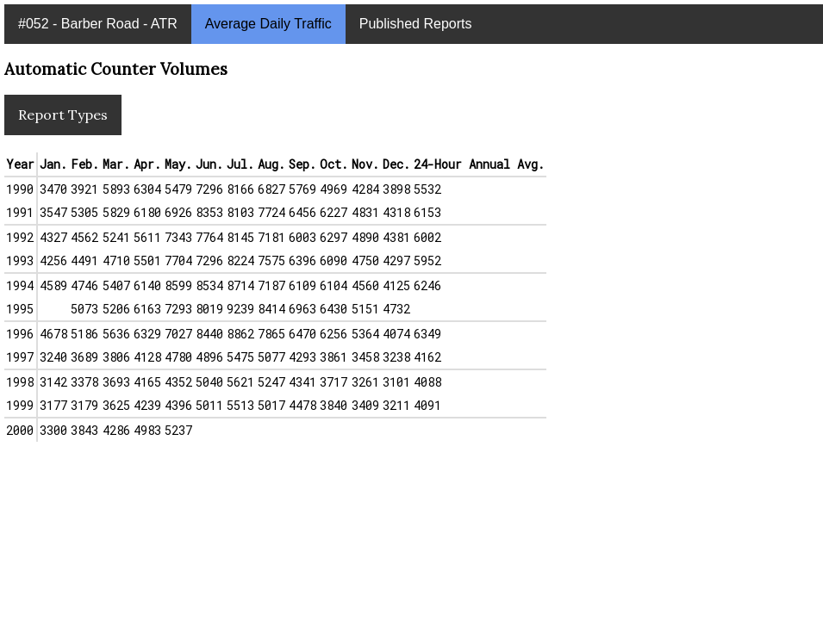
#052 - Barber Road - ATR (98, 23)
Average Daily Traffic (268, 23)
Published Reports (415, 23)
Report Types (63, 114)
